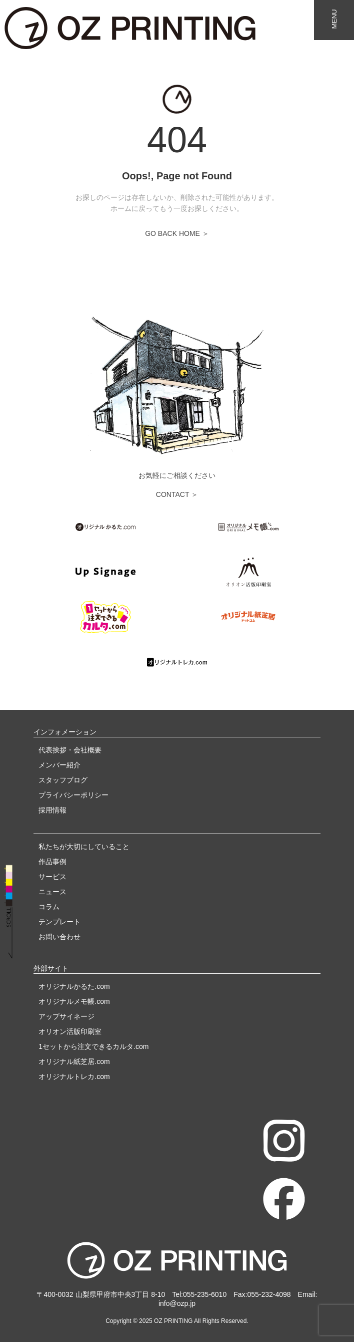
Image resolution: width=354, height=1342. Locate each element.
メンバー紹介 (59, 765)
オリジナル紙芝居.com (74, 1061)
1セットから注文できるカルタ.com (93, 1046)
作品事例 (52, 862)
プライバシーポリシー (73, 795)
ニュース (52, 892)
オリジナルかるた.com (74, 986)
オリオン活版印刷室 (70, 1031)
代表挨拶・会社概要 (70, 750)
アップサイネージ (66, 1016)
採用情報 (52, 810)
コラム (49, 907)
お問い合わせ (59, 937)
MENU (334, 19)
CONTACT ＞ (177, 494)
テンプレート (59, 922)
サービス (52, 877)
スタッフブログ (63, 780)
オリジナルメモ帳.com (74, 1001)
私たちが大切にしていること (84, 847)
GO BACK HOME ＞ (177, 233)
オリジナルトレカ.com (74, 1076)
